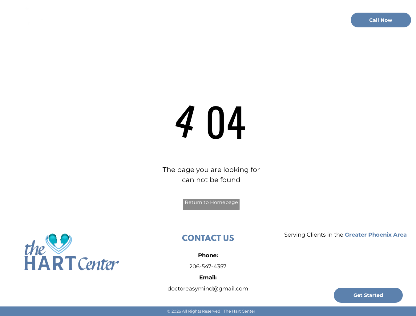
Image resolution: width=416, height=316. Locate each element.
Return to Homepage (211, 202)
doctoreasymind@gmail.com (208, 288)
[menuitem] (108, 19)
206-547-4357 (208, 266)
